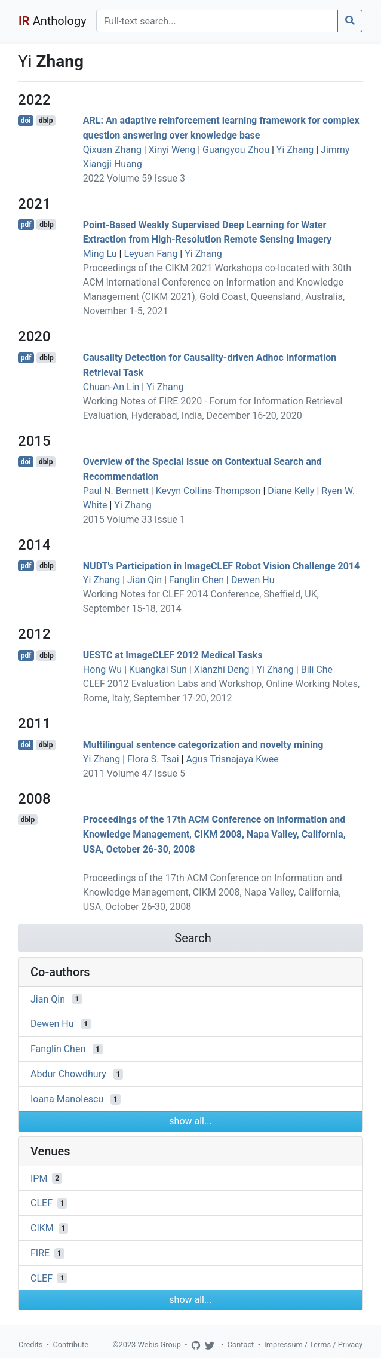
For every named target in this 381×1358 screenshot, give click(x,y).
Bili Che (317, 669)
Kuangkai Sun (158, 669)
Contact (241, 1344)
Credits (30, 1344)
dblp (46, 121)
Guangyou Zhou (235, 149)
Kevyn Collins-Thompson (208, 490)
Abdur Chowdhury (68, 1074)
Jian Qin (144, 579)
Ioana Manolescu (66, 1099)
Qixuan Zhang (112, 149)
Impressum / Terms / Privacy (313, 1344)
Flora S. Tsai (153, 759)
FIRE (40, 1253)
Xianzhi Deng (222, 669)
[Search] (217, 21)
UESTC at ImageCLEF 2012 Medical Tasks (173, 655)
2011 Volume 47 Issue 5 (134, 773)
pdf (26, 224)
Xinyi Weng (172, 149)
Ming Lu (100, 253)
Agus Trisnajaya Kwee (232, 759)
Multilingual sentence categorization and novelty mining (203, 744)
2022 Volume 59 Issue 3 (134, 178)
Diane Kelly (291, 490)
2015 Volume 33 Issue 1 (134, 519)
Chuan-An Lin (111, 387)
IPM (38, 1178)
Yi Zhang (295, 149)
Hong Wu (102, 669)
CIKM (42, 1228)
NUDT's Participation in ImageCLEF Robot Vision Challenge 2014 (221, 565)
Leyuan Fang (150, 253)
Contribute (70, 1344)
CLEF (41, 1203)
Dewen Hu (253, 579)
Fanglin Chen (196, 579)
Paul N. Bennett (116, 490)
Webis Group (159, 1344)
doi (26, 121)
